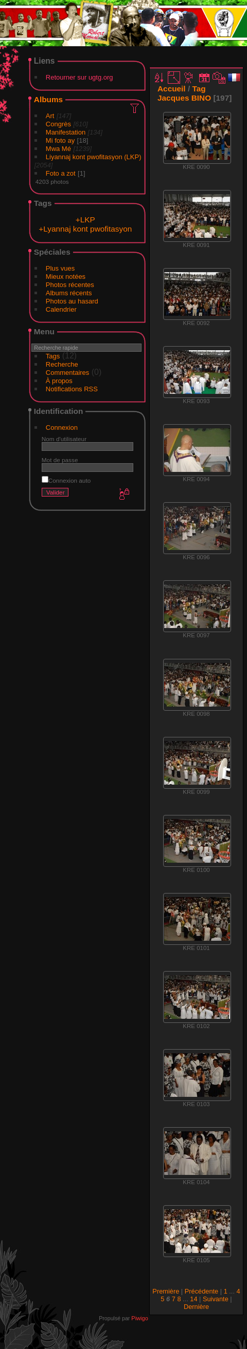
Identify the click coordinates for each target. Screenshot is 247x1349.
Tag (198, 88)
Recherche (62, 364)
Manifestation (65, 132)
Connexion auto (66, 480)
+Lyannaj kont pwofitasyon (85, 228)
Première (165, 1291)
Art (50, 116)
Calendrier (61, 309)
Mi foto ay (60, 140)
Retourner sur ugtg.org (79, 77)
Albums (48, 99)
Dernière (196, 1306)
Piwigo (139, 1318)
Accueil (171, 88)
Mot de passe (60, 460)
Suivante (215, 1299)
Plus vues (60, 268)
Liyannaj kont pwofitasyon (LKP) (94, 157)
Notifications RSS (72, 389)
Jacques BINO (184, 97)
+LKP (85, 219)
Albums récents (69, 293)
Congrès (58, 124)
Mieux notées (65, 276)
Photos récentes (70, 285)
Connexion (62, 427)
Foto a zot (61, 173)
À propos (59, 381)
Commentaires (68, 372)
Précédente (201, 1291)
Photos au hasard (72, 301)
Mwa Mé (58, 149)
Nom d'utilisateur (64, 438)
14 (193, 1299)
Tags (53, 356)
